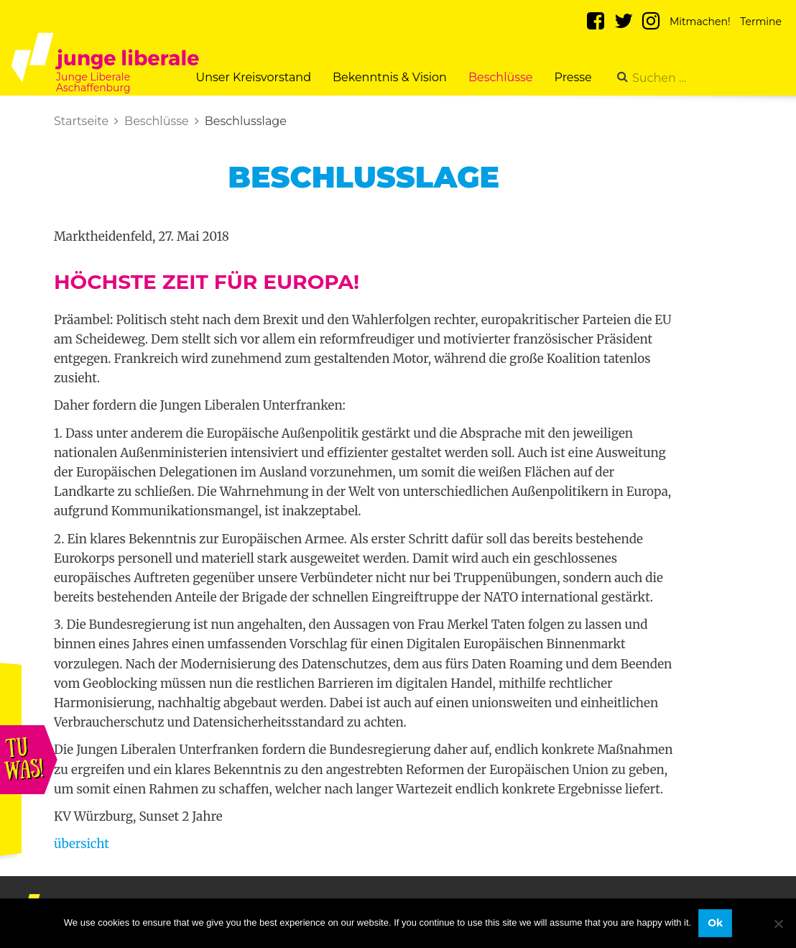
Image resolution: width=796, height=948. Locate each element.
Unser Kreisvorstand (253, 77)
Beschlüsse (500, 77)
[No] (778, 923)
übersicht (81, 844)
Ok (715, 922)
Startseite (81, 121)
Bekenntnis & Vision (390, 77)
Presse (573, 77)
